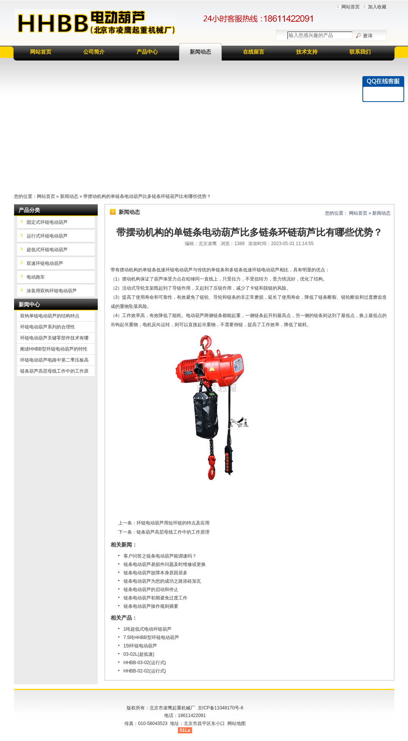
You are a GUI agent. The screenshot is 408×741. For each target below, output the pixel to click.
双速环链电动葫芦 (45, 263)
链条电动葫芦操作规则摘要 (151, 606)
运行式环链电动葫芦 (47, 236)
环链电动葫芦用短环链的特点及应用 (173, 523)
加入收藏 (377, 7)
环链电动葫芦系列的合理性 (47, 327)
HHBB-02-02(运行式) (145, 671)
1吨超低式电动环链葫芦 (148, 629)
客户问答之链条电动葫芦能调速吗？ (160, 556)
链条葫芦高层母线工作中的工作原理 (173, 532)
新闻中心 (29, 304)
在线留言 (253, 52)
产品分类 (29, 210)
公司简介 (94, 52)
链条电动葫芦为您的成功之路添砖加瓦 (162, 581)
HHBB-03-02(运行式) (145, 662)
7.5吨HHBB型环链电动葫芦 (151, 637)
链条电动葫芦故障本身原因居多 (155, 572)
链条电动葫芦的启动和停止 (151, 589)
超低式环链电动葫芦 (47, 249)
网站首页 (350, 7)
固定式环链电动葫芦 (47, 222)
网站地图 (236, 723)
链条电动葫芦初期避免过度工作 (155, 598)
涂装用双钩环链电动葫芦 (52, 290)
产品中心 (147, 52)
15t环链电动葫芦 (140, 646)
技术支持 (307, 52)
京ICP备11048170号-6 (220, 708)
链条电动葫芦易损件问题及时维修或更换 (165, 564)
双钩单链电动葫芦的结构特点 (49, 316)
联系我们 (360, 52)
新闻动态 (200, 52)
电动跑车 (36, 277)
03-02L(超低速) (139, 654)
